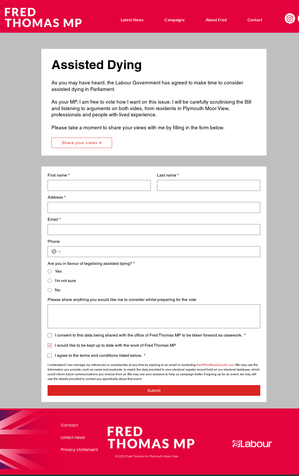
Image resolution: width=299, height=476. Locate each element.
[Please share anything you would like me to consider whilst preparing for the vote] (154, 316)
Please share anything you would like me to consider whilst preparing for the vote (122, 299)
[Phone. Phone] (159, 251)
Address (57, 197)
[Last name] (207, 185)
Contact (69, 425)
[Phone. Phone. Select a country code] (56, 252)
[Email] (152, 229)
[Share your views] (81, 143)
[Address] (152, 207)
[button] (174, 20)
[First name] (97, 185)
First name (59, 175)
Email (54, 219)
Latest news (73, 437)
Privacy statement (79, 450)
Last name (168, 175)
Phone (54, 241)
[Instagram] (290, 18)
